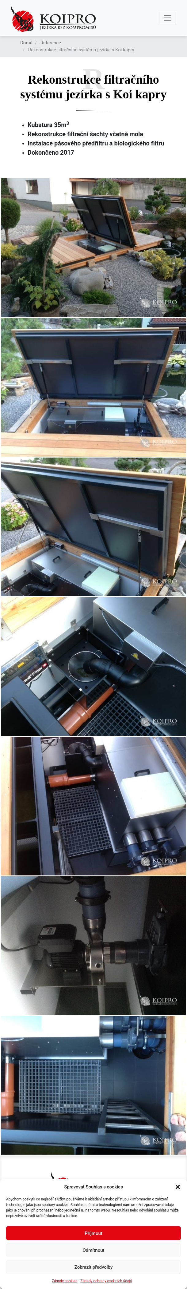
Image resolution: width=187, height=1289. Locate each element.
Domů (26, 43)
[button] (178, 1187)
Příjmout (93, 1233)
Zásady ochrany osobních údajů (106, 1281)
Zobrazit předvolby (93, 1267)
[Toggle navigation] (167, 18)
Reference (50, 43)
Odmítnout (94, 1250)
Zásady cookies (64, 1281)
